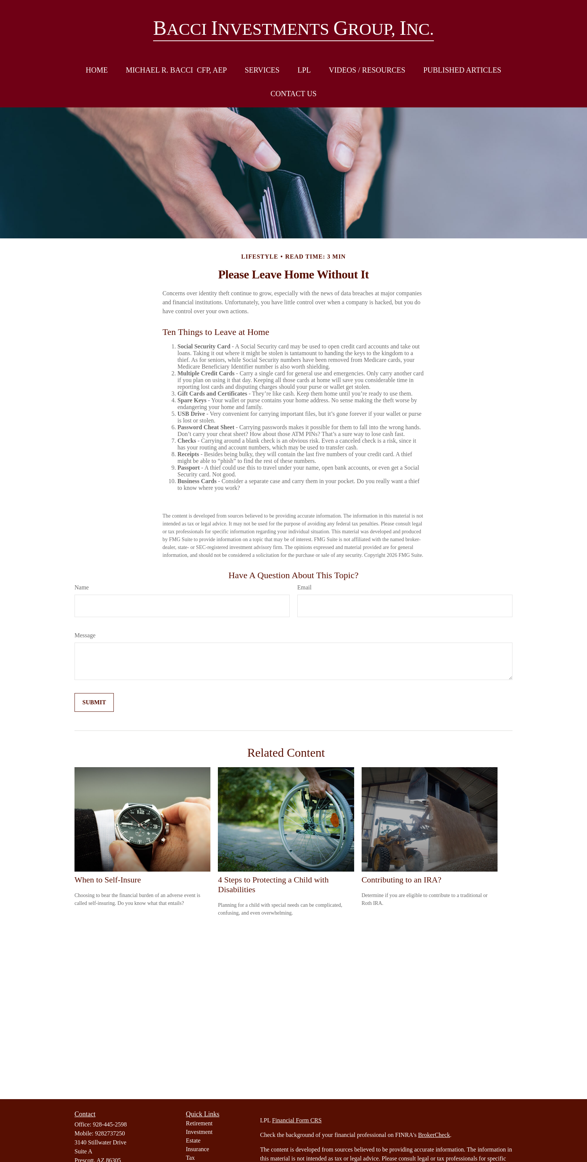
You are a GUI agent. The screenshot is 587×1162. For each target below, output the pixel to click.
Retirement (199, 1123)
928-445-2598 (110, 1124)
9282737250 (110, 1133)
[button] (97, 70)
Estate (193, 1140)
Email (304, 587)
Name (81, 587)
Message (84, 635)
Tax (190, 1158)
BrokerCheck (434, 1135)
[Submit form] (94, 702)
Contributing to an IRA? (401, 879)
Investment (199, 1132)
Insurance (197, 1149)
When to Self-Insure (107, 879)
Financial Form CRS (297, 1120)
